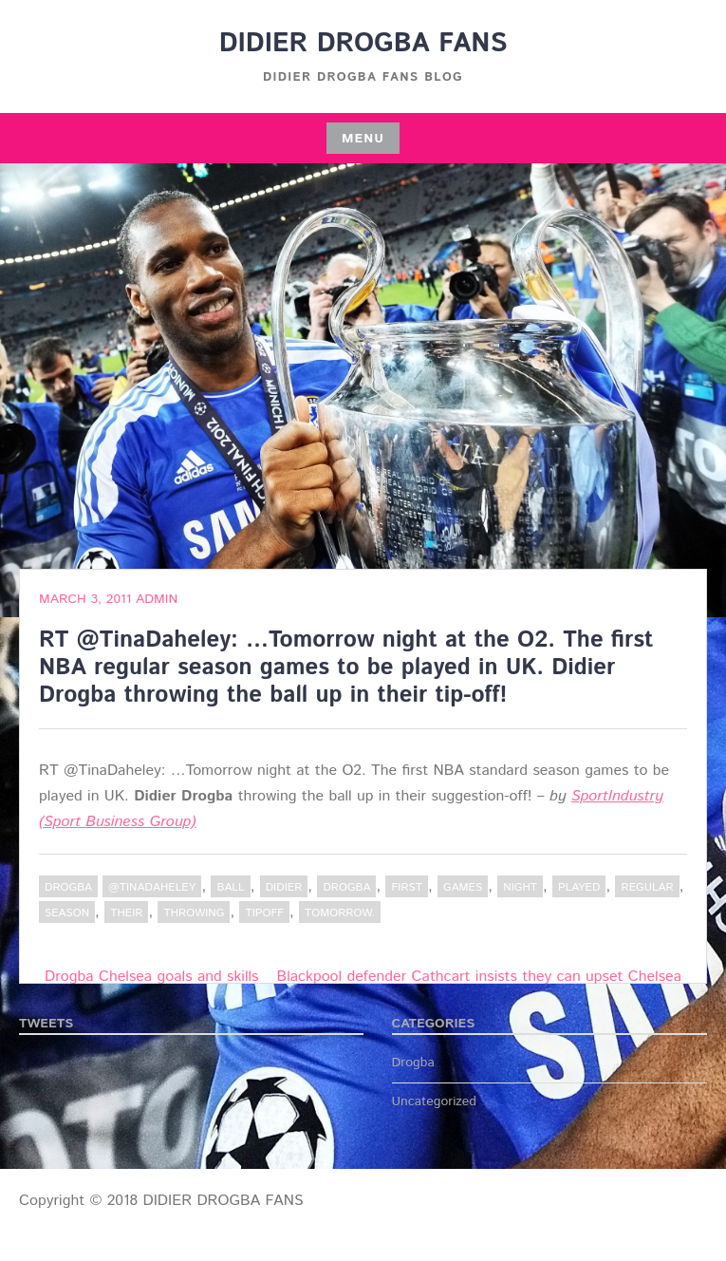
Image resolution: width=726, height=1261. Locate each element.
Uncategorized (434, 1101)
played (579, 887)
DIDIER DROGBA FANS (363, 44)
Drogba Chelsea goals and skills (151, 977)
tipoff (264, 913)
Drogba (68, 887)
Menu (363, 138)
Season (67, 913)
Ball (230, 887)
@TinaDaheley (151, 887)
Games (462, 887)
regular (647, 887)
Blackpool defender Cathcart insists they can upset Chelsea (479, 977)
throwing (193, 913)
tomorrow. (340, 913)
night (520, 887)
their (126, 913)
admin (156, 599)
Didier (284, 887)
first (406, 887)
